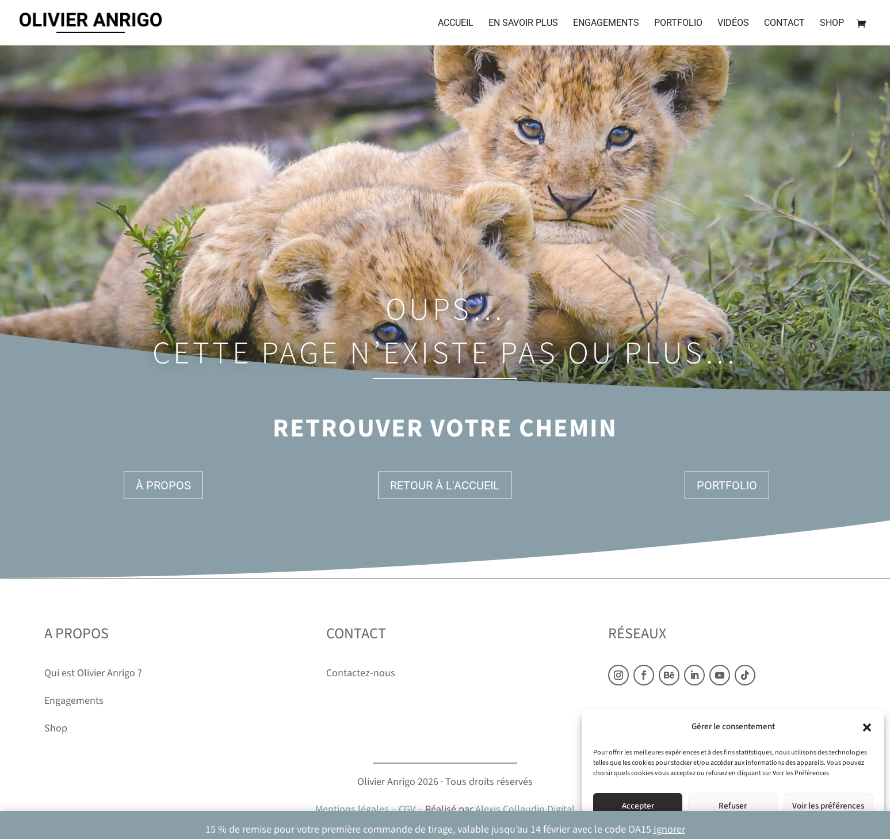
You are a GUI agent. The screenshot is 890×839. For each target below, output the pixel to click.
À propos (163, 485)
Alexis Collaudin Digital (525, 809)
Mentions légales (352, 809)
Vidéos (733, 23)
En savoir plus (523, 23)
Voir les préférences (828, 806)
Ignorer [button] (669, 829)
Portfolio (678, 23)
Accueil (455, 23)
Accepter (638, 806)
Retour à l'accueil (444, 485)
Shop (832, 23)
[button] (867, 727)
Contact (784, 23)
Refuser (733, 806)
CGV (407, 809)
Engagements (606, 23)
